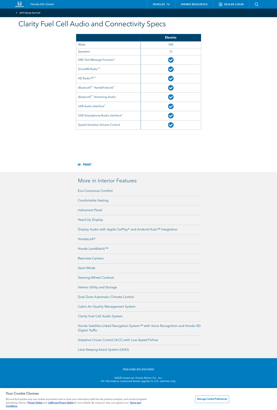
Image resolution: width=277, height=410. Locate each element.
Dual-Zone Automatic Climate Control (106, 297)
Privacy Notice (35, 403)
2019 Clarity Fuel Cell (28, 13)
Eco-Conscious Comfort (95, 191)
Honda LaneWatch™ (93, 248)
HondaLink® (87, 239)
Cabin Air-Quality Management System (106, 306)
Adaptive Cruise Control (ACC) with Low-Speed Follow (118, 340)
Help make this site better (138, 369)
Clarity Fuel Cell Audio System (100, 316)
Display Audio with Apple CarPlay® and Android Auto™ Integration (127, 229)
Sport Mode (86, 268)
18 (99, 68)
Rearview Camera (91, 258)
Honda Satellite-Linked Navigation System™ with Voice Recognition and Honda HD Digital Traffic (139, 328)
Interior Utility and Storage (97, 287)
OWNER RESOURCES (194, 4)
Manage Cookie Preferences (212, 399)
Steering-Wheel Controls (96, 277)
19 (94, 78)
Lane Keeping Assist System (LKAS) (103, 349)
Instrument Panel (90, 210)
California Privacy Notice (60, 403)
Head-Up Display (90, 220)
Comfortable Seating (93, 200)
